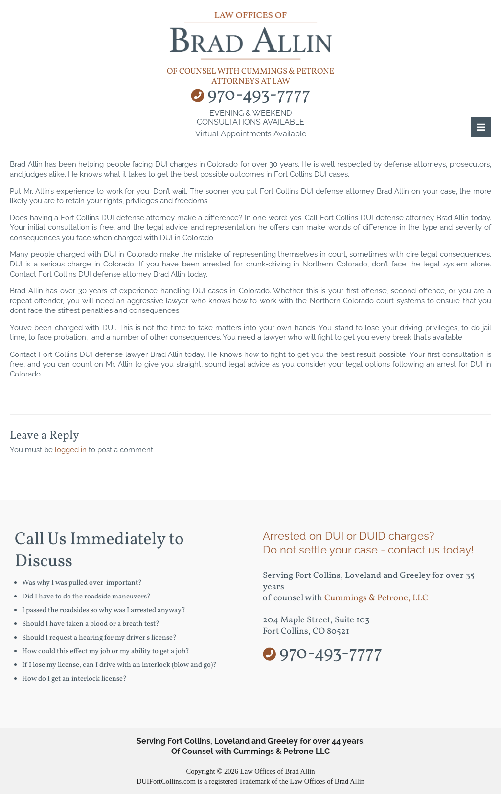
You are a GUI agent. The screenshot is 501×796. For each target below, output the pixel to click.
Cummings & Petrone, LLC (376, 601)
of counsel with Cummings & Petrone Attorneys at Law (250, 78)
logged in (71, 452)
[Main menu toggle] (481, 129)
